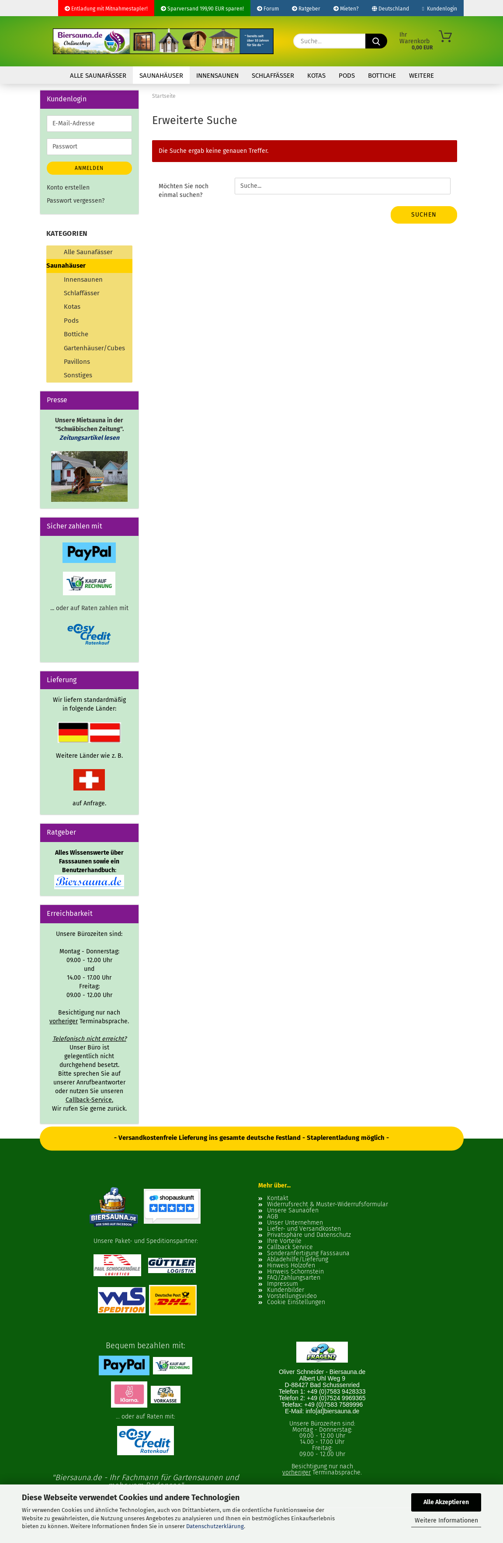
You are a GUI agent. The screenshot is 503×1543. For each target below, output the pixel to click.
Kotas (316, 75)
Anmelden (89, 168)
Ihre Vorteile (284, 1241)
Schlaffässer (273, 75)
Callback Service (290, 1247)
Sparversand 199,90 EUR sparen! (202, 9)
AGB (272, 1217)
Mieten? (346, 9)
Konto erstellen (68, 187)
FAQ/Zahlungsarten (293, 1278)
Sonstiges (78, 375)
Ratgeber (306, 9)
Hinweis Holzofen (291, 1266)
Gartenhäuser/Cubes (94, 348)
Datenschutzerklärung (215, 1526)
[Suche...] (376, 41)
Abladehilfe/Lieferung (297, 1259)
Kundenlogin (439, 9)
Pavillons (77, 362)
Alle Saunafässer (98, 75)
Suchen (424, 214)
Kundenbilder (285, 1290)
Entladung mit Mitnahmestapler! (106, 9)
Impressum (282, 1284)
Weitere (421, 75)
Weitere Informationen (446, 1520)
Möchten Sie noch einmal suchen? (183, 191)
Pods (347, 75)
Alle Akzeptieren (446, 1502)
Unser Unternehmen (295, 1223)
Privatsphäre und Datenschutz (309, 1235)
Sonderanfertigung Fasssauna (308, 1253)
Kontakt (277, 1198)
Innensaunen (217, 75)
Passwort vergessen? (75, 200)
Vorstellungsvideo (292, 1296)
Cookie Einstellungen (296, 1302)
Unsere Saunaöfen (293, 1211)
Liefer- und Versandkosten (304, 1229)
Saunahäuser (161, 75)
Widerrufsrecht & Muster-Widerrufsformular (327, 1204)
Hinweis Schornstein (295, 1272)
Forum (268, 9)
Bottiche (382, 75)
